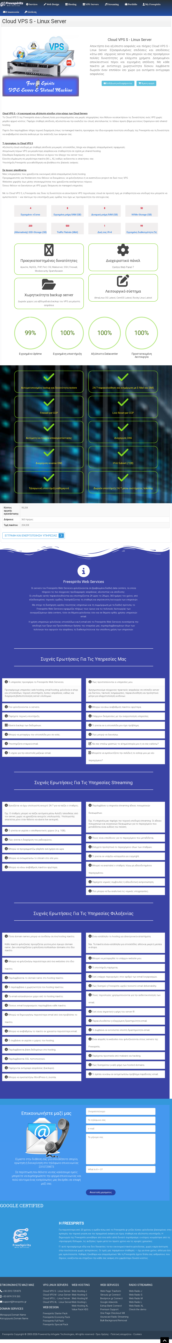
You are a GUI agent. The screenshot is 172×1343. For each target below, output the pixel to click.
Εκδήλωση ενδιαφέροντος (118, 83)
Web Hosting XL (80, 1305)
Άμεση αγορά (146, 83)
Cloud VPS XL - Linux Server (57, 1302)
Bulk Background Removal (113, 1320)
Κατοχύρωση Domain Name (14, 1318)
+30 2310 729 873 (12, 1291)
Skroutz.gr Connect (110, 1294)
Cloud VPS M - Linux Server (57, 1294)
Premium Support (109, 1309)
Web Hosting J (79, 1291)
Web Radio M (136, 1298)
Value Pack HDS (80, 1309)
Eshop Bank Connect (111, 1305)
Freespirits (8, 1334)
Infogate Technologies (62, 1334)
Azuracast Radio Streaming (114, 1316)
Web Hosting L (79, 1302)
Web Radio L (135, 1302)
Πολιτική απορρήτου (121, 1334)
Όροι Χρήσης (102, 1334)
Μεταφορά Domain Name (13, 1314)
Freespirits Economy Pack (56, 1317)
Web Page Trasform (110, 1291)
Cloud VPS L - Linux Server (56, 1298)
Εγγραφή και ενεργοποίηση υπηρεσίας (31, 535)
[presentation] (109, 1180)
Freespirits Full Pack (53, 1320)
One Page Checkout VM (112, 1313)
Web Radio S (135, 1294)
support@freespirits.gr (14, 1301)
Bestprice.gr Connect (111, 1298)
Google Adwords (109, 1302)
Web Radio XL (136, 1305)
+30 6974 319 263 (11, 1296)
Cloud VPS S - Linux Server (56, 1291)
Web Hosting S (79, 1294)
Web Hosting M (79, 1298)
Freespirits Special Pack (55, 1324)
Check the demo (137, 1309)
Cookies (137, 1334)
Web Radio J (135, 1291)
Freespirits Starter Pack (55, 1313)
